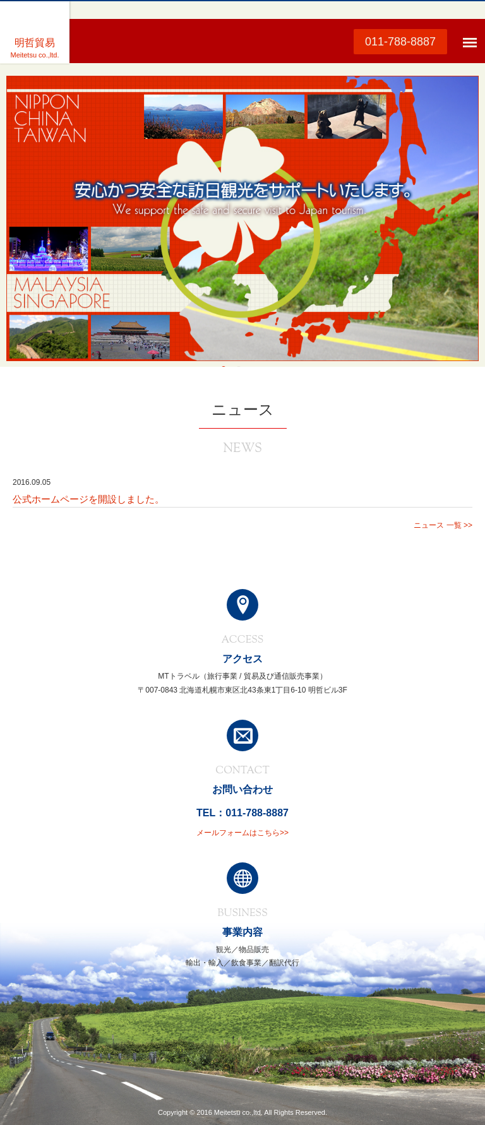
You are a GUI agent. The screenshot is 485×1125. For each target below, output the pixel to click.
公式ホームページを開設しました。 (88, 499)
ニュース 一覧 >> (443, 525)
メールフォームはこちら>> (242, 832)
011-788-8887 (400, 41)
